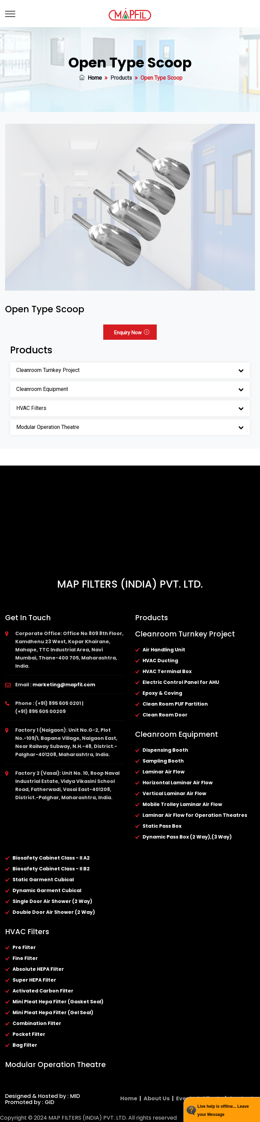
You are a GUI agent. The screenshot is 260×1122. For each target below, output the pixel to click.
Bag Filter (25, 1045)
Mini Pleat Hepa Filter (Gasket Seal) (58, 1001)
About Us (157, 1098)
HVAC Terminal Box (167, 671)
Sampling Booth (163, 760)
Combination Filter (37, 1023)
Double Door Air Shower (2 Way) (54, 912)
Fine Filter (25, 958)
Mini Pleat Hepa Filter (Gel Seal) (53, 1012)
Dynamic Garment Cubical (47, 890)
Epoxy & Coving (162, 693)
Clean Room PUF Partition (175, 704)
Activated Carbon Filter (43, 990)
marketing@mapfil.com (63, 684)
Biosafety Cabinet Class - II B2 (51, 868)
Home (90, 78)
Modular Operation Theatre (47, 427)
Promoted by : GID (29, 1102)
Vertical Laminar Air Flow (174, 793)
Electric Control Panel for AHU (181, 682)
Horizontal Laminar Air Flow (178, 782)
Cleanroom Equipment (42, 389)
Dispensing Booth (165, 750)
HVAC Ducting (160, 660)
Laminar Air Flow (164, 771)
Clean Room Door (165, 714)
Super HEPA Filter (34, 980)
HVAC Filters (31, 408)
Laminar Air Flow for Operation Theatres (195, 815)
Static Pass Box (162, 826)
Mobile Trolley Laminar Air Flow (182, 804)
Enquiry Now (131, 333)
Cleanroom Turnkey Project (48, 370)
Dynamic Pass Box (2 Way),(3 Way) (187, 836)
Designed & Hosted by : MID (42, 1096)
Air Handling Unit (164, 649)
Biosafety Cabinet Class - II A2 (51, 857)
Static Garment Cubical (43, 879)
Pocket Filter (29, 1034)
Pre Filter (24, 947)
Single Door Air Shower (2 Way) (52, 901)
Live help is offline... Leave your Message (223, 1110)
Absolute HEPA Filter (38, 969)
